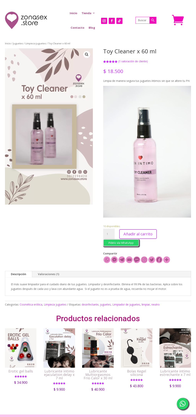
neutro (155, 304)
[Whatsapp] (107, 259)
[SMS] (136, 259)
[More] (166, 259)
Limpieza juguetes (35, 43)
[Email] (129, 259)
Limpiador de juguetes (126, 304)
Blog (92, 27)
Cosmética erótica (31, 304)
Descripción (18, 274)
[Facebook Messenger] (114, 259)
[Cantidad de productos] (109, 234)
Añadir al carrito (138, 234)
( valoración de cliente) (133, 61)
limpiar (146, 304)
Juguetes (18, 43)
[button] (121, 242)
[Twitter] (151, 259)
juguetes (105, 304)
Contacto (77, 27)
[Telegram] (121, 259)
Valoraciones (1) (48, 274)
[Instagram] (144, 259)
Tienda (86, 13)
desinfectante (90, 304)
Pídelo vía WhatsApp (121, 243)
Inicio (73, 13)
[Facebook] (159, 259)
